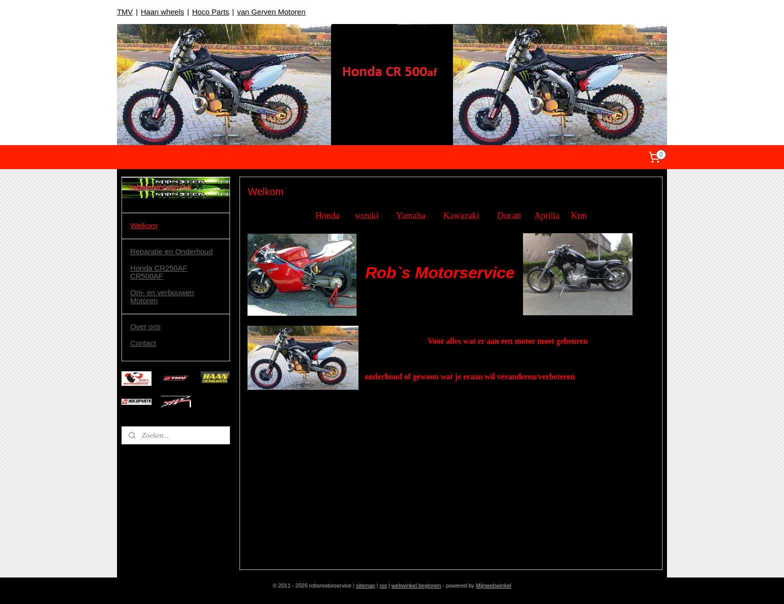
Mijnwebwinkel (494, 585)
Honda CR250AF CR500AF (158, 272)
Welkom (143, 225)
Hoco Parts (210, 12)
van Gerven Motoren (271, 12)
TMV (125, 12)
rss (383, 585)
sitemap (366, 585)
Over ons (145, 326)
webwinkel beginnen (416, 585)
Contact (143, 343)
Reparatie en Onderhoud (171, 251)
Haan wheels (162, 12)
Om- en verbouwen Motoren (162, 296)
